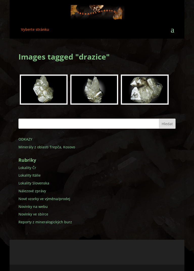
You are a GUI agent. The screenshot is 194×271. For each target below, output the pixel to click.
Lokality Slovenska (33, 183)
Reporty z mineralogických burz (45, 222)
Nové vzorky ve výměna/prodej (44, 198)
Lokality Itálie (29, 175)
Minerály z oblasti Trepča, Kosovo (46, 147)
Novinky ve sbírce (33, 214)
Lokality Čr (27, 167)
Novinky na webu (33, 206)
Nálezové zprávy (32, 190)
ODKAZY (25, 139)
